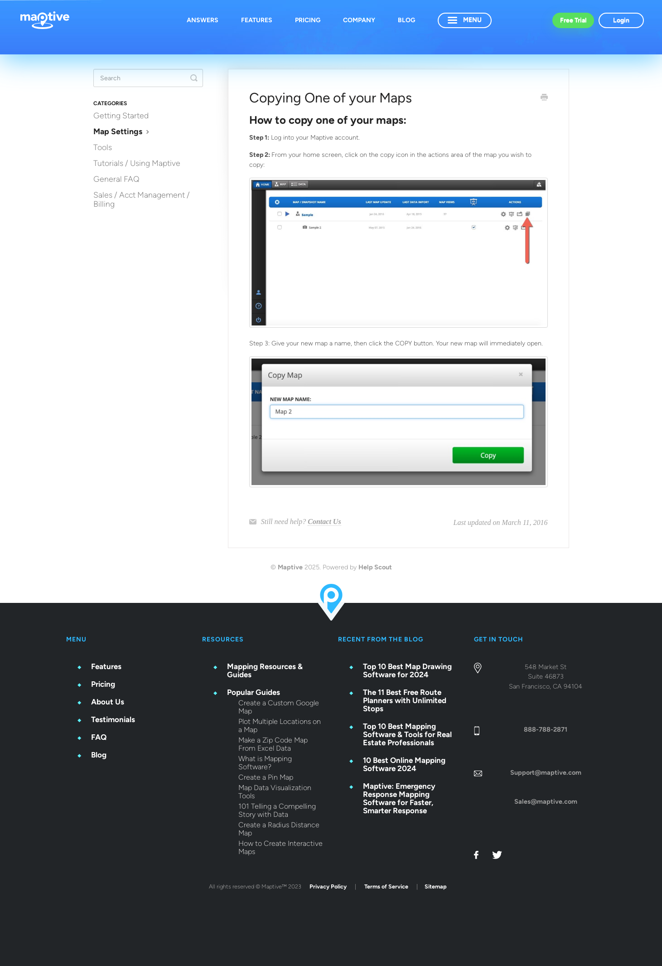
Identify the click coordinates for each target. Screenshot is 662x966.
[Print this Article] (544, 98)
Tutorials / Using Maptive (136, 163)
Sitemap (436, 886)
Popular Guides (253, 692)
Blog (406, 20)
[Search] (148, 78)
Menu (465, 20)
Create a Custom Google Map (278, 707)
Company (359, 20)
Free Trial (573, 20)
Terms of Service (386, 886)
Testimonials (113, 719)
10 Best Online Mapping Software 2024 (404, 764)
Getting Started (121, 115)
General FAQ (116, 179)
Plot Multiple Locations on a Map (279, 726)
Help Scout (375, 567)
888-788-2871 (545, 729)
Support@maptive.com (545, 772)
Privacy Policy (328, 886)
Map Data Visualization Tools (274, 792)
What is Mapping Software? (265, 763)
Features (256, 20)
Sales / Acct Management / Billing (141, 199)
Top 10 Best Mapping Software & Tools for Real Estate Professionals (407, 734)
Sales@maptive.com (545, 801)
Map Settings (122, 131)
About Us (107, 702)
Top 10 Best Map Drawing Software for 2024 (407, 670)
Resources (223, 639)
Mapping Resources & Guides (265, 670)
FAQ (98, 737)
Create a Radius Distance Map (278, 829)
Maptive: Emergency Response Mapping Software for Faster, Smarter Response (399, 798)
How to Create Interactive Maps (280, 848)
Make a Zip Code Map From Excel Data (273, 744)
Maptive (290, 567)
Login (621, 20)
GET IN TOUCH (498, 639)
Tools (102, 147)
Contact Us (324, 521)
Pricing (307, 20)
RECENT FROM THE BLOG (380, 639)
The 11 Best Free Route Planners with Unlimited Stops (404, 700)
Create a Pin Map (265, 777)
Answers (202, 20)
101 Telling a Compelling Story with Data (277, 810)
